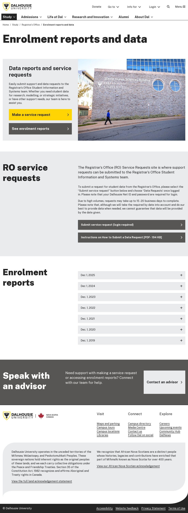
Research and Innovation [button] (90, 17)
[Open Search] (168, 6)
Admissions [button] (29, 17)
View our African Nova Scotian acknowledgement (128, 466)
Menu (180, 6)
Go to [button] (111, 7)
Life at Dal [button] (55, 17)
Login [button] (152, 7)
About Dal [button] (142, 17)
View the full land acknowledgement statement (42, 481)
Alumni (124, 17)
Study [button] (7, 17)
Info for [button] (132, 7)
